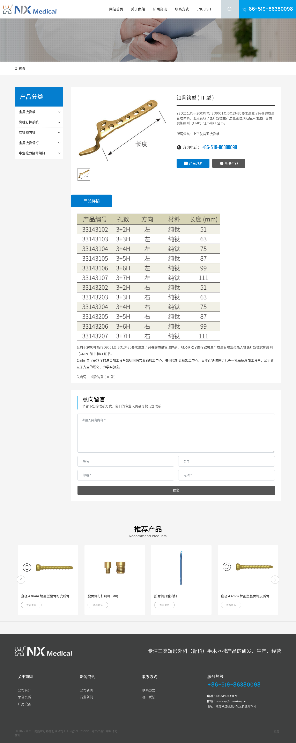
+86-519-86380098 (219, 147)
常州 (18, 735)
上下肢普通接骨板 (206, 133)
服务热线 (215, 676)
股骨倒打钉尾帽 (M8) (103, 596)
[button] (21, 580)
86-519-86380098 (271, 9)
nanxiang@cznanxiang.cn (231, 701)
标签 (276, 731)
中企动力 (111, 731)
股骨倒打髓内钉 (165, 596)
